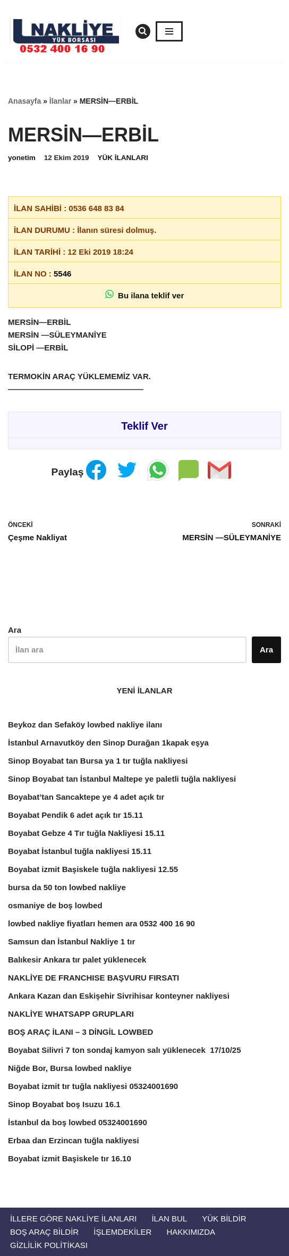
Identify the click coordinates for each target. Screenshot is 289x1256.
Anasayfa (24, 101)
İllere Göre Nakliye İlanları (73, 1218)
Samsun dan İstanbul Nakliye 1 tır (71, 941)
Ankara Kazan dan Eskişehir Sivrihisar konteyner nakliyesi (119, 995)
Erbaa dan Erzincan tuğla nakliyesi (73, 1140)
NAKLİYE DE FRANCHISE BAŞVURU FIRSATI (93, 977)
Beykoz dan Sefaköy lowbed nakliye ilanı (85, 724)
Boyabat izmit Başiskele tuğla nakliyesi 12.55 (93, 869)
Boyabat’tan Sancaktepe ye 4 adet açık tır (86, 796)
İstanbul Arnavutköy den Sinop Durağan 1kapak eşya (108, 742)
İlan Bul (169, 1218)
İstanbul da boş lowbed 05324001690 (77, 1122)
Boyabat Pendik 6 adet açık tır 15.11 (75, 814)
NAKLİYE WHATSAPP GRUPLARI (71, 1013)
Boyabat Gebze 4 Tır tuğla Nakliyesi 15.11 (86, 833)
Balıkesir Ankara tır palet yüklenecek (77, 959)
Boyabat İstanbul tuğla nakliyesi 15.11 (79, 851)
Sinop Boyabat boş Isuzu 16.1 (64, 1104)
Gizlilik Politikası (49, 1245)
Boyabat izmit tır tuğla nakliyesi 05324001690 (93, 1086)
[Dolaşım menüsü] (169, 31)
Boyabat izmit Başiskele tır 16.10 (69, 1158)
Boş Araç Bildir (44, 1231)
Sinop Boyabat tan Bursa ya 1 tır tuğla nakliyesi (98, 760)
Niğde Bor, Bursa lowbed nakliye (70, 1068)
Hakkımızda (190, 1231)
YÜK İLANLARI (123, 158)
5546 (62, 273)
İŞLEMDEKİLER (122, 1231)
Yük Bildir (224, 1218)
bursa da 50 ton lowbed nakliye (67, 887)
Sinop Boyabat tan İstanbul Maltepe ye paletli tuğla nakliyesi (122, 778)
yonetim (22, 158)
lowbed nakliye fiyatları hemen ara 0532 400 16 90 (101, 923)
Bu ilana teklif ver (144, 295)
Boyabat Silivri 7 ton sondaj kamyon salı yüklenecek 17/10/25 (124, 1049)
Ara (14, 629)
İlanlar (60, 101)
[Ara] (142, 31)
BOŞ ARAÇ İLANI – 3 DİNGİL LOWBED (80, 1031)
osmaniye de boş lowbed (55, 905)
